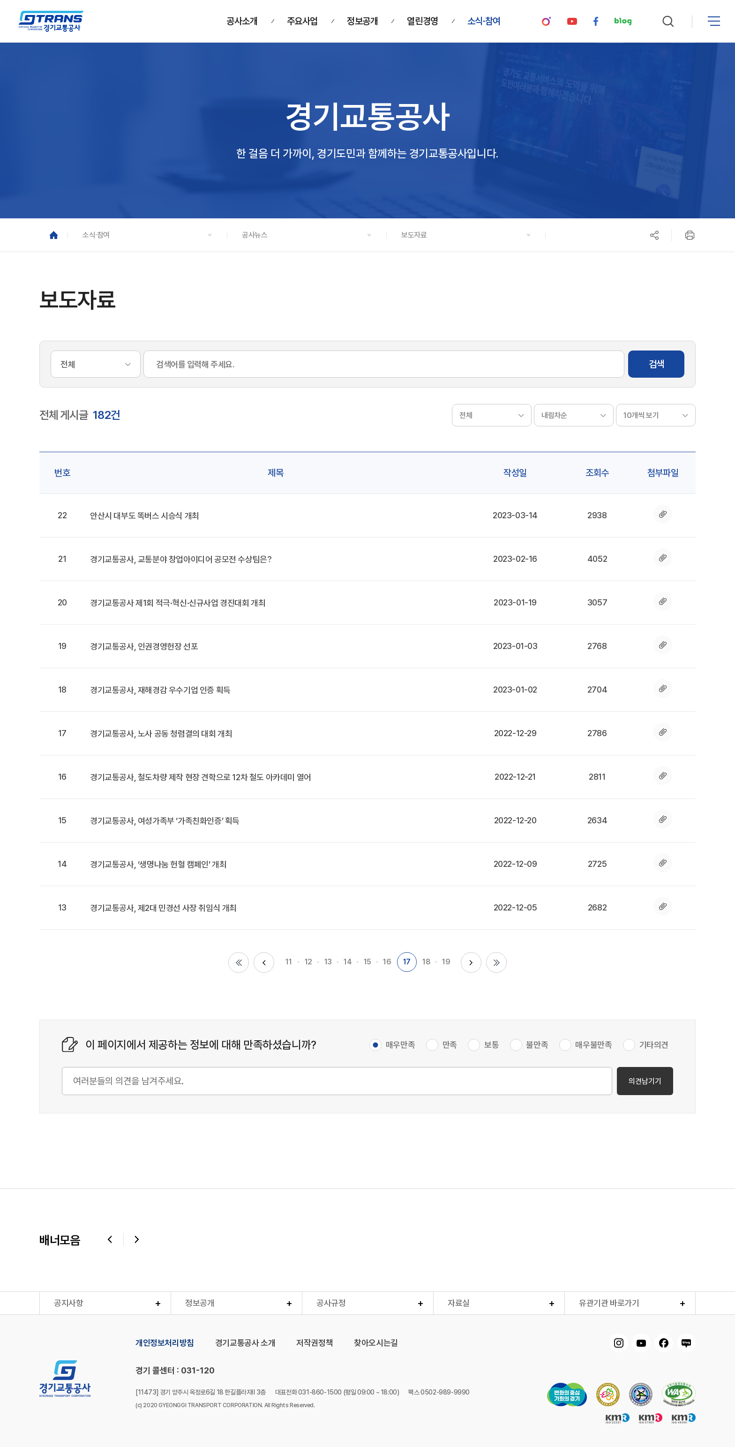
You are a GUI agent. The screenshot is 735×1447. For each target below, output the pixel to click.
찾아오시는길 (376, 1343)
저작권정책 (314, 1343)
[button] (147, 235)
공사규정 (330, 1303)
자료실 (459, 1303)
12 (308, 961)
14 (348, 961)
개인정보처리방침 (164, 1343)
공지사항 (68, 1303)
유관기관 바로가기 (609, 1303)
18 (426, 961)
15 (367, 961)
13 (328, 961)
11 (288, 961)
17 (407, 961)
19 (446, 961)
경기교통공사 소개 (245, 1343)
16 (387, 961)
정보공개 (199, 1303)
